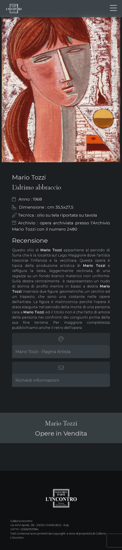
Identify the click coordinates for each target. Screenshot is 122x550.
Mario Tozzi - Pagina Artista (43, 351)
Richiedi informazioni (37, 380)
